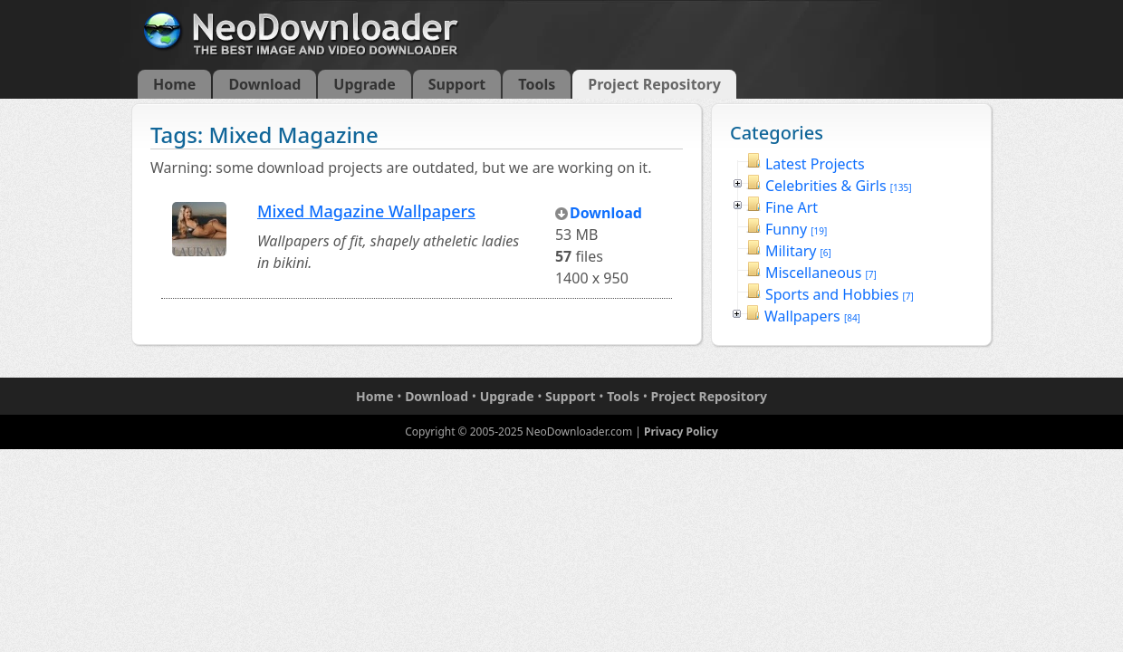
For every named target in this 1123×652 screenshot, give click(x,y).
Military (798, 251)
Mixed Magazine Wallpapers (366, 211)
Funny (796, 229)
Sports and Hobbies (839, 294)
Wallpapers (812, 316)
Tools (536, 84)
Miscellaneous (821, 273)
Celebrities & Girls (838, 186)
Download (264, 84)
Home (174, 84)
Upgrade (364, 84)
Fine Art (791, 207)
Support (457, 84)
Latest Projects (815, 164)
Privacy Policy (681, 431)
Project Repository (654, 84)
